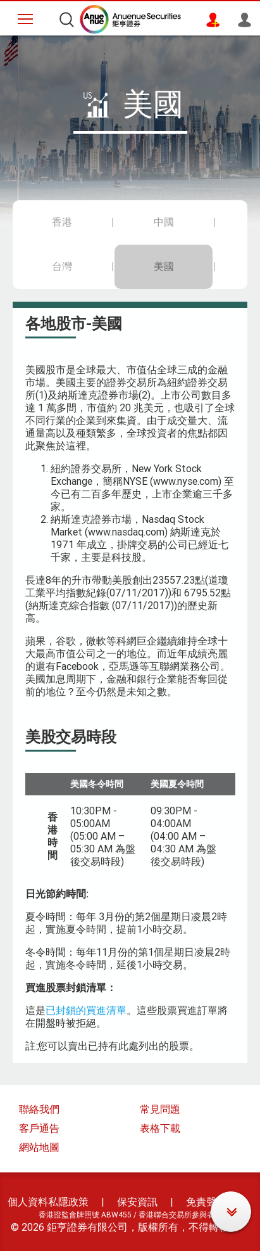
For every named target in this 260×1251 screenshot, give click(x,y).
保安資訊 (137, 1202)
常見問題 (160, 1109)
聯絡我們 (39, 1109)
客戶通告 (39, 1128)
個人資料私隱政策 (48, 1202)
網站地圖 (39, 1147)
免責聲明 (206, 1202)
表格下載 (160, 1128)
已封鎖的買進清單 (86, 1010)
